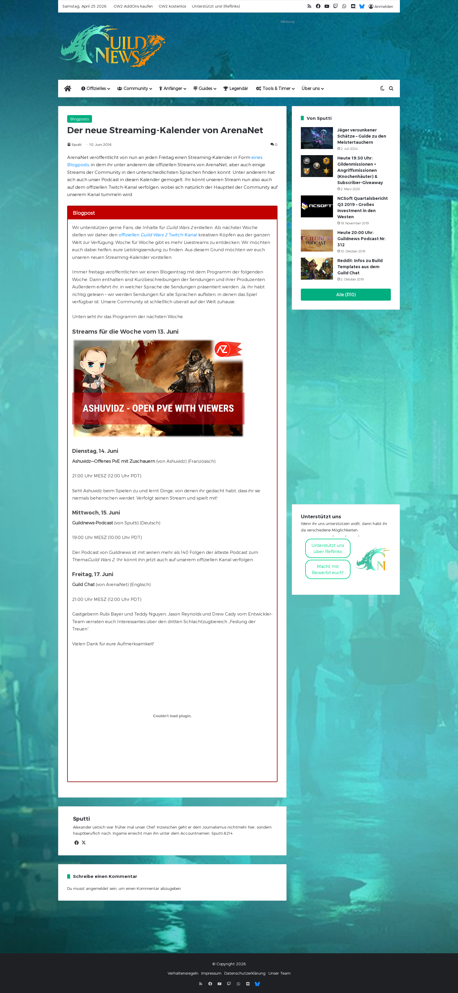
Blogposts (79, 119)
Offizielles (93, 88)
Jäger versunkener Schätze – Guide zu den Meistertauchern (361, 136)
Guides (202, 88)
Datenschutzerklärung (245, 973)
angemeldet (97, 888)
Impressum (211, 973)
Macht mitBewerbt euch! (328, 569)
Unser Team (279, 973)
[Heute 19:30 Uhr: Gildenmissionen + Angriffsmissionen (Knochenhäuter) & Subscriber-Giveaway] (317, 166)
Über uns (311, 88)
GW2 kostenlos (172, 6)
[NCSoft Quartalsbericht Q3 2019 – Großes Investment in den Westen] (317, 206)
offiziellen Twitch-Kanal (158, 234)
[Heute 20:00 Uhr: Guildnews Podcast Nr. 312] (317, 241)
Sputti (76, 144)
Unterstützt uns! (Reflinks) (216, 6)
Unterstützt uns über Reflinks (328, 548)
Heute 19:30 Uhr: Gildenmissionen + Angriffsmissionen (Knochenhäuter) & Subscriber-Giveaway (360, 170)
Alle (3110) (346, 294)
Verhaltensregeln (183, 973)
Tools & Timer (273, 88)
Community (132, 88)
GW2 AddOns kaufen (133, 6)
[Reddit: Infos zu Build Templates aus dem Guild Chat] (317, 269)
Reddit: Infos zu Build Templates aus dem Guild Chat (360, 266)
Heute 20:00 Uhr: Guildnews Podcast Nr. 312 (361, 238)
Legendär (235, 88)
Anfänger (170, 88)
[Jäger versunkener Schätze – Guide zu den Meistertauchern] (317, 138)
